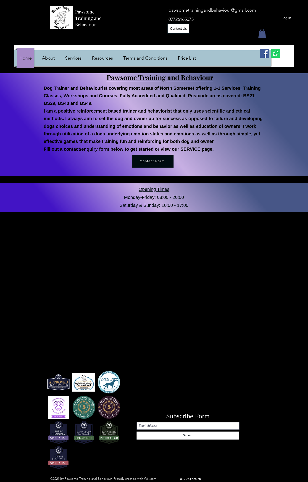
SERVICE (190, 149)
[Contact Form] (153, 161)
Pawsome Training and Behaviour (88, 17)
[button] (262, 33)
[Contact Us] (178, 29)
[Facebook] (264, 53)
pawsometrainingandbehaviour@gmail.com (212, 10)
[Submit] (188, 436)
